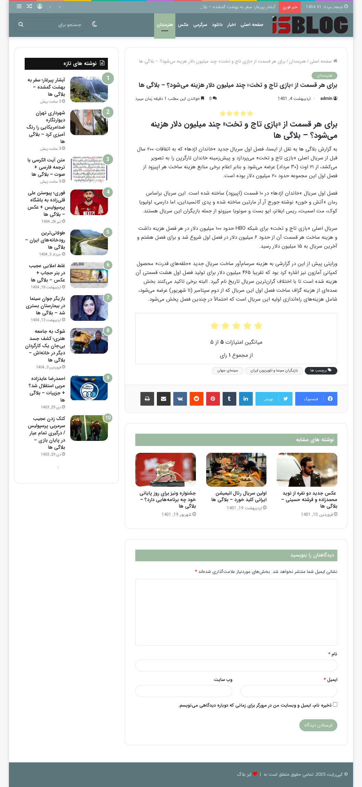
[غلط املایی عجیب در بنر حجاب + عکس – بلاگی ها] (89, 275)
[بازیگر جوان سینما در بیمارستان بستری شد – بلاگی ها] (89, 308)
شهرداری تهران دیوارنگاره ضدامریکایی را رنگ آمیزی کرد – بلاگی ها (45, 127)
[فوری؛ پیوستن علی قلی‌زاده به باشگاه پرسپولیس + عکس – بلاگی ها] (89, 202)
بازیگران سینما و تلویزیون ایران (274, 370)
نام (332, 654)
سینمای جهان (227, 370)
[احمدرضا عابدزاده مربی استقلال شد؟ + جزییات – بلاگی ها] (89, 388)
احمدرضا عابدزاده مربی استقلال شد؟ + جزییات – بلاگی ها (47, 389)
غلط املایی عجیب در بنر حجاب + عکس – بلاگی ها (47, 273)
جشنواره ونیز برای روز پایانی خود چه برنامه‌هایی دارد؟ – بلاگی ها (167, 499)
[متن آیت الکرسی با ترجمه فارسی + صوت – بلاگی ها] (89, 169)
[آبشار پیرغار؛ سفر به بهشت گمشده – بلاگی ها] (89, 89)
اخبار (231, 24)
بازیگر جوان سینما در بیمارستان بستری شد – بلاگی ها (45, 306)
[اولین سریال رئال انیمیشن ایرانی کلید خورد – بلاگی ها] (236, 470)
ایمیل (330, 679)
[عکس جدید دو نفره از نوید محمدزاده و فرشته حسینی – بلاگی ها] (307, 470)
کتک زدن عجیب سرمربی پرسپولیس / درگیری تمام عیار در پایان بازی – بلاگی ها (46, 433)
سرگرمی (200, 24)
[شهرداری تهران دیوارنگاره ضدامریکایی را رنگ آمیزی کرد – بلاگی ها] (89, 122)
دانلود (217, 24)
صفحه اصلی (251, 24)
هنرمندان (165, 24)
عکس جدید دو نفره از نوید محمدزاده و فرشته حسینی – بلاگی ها (309, 499)
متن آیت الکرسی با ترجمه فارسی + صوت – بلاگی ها (46, 167)
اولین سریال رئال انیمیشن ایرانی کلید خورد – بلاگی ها (238, 496)
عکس (183, 24)
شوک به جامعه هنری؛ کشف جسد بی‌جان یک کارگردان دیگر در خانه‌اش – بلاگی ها (45, 346)
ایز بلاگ (244, 774)
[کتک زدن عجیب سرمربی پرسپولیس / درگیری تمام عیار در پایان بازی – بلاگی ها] (89, 428)
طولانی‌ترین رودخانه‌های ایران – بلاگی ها (45, 240)
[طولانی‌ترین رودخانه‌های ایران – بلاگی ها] (89, 242)
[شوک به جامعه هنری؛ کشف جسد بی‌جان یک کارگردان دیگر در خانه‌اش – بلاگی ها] (89, 341)
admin (326, 98)
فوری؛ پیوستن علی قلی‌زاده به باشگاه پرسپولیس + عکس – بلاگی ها (46, 203)
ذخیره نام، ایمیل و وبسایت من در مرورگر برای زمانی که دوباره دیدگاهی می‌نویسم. (255, 705)
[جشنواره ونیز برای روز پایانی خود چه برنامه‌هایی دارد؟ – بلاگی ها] (165, 470)
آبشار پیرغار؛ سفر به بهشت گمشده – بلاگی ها (233, 7)
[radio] (222, 113)
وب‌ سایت (223, 679)
